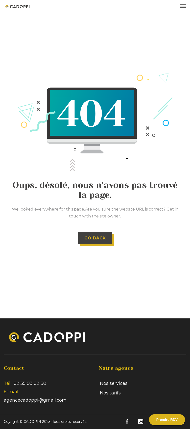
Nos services (113, 383)
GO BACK (95, 238)
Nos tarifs (110, 393)
